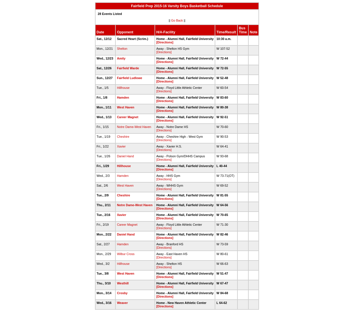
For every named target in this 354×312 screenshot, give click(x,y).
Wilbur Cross (125, 254)
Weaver (122, 303)
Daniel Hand (125, 156)
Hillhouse (123, 87)
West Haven (125, 107)
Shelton (122, 48)
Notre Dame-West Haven (134, 127)
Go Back (177, 20)
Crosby (122, 293)
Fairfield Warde (128, 68)
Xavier (121, 146)
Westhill (123, 283)
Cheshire (123, 136)
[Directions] (164, 42)
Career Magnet (127, 117)
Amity (121, 58)
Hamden (123, 97)
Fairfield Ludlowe (129, 78)
